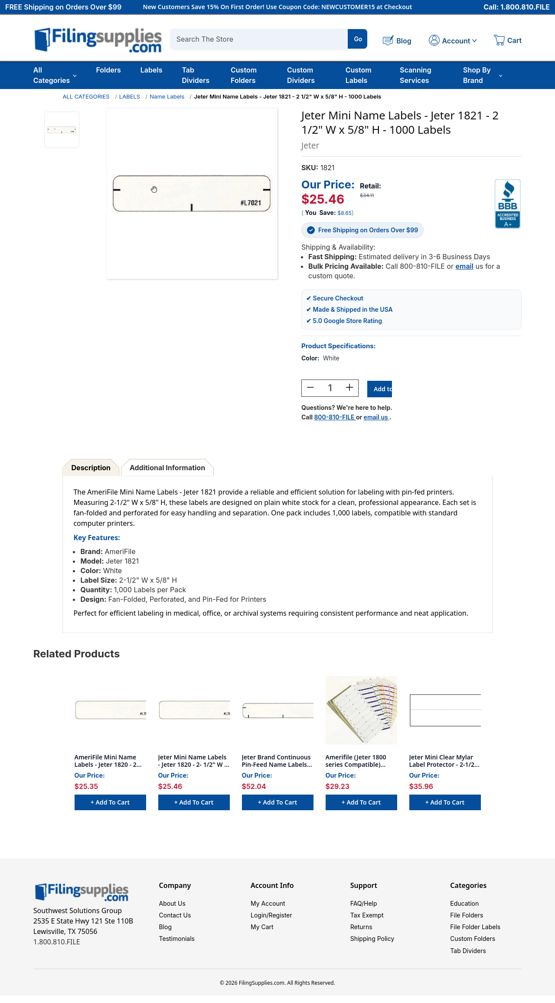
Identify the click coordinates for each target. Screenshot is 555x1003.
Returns (361, 931)
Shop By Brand (482, 75)
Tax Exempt (367, 918)
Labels (151, 70)
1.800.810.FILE (56, 943)
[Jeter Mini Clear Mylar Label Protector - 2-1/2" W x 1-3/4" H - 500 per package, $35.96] (445, 711)
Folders (108, 70)
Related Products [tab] (76, 655)
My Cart (262, 931)
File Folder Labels (475, 931)
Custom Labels (359, 75)
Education (464, 905)
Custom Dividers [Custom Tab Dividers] (301, 75)
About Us (172, 905)
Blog (165, 931)
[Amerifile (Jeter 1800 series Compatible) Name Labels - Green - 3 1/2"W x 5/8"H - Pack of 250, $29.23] (361, 711)
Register (280, 918)
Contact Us (175, 918)
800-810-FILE (335, 418)
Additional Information (167, 469)
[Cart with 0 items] (508, 41)
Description (91, 469)
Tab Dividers (195, 75)
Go (358, 39)
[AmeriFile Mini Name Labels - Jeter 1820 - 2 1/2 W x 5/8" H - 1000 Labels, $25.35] (110, 711)
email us (377, 418)
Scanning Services (415, 75)
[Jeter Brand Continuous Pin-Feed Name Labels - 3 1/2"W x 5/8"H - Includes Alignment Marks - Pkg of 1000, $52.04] (277, 711)
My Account (268, 905)
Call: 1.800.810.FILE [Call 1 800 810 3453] (516, 7)
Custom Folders (244, 75)
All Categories (55, 75)
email (464, 266)
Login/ (260, 918)
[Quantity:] (330, 389)
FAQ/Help (363, 905)
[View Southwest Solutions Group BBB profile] (508, 204)
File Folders (466, 918)
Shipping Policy (372, 944)
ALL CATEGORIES (85, 96)
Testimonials (177, 944)
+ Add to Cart (110, 803)
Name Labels (167, 96)
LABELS (129, 96)
